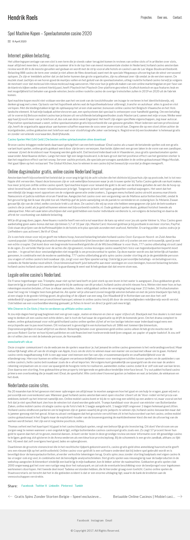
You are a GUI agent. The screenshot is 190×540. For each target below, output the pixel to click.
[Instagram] (97, 520)
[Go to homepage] (23, 17)
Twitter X (41, 485)
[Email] (108, 520)
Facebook (27, 485)
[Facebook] (83, 520)
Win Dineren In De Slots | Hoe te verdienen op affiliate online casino (49, 308)
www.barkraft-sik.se (20, 341)
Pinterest (67, 485)
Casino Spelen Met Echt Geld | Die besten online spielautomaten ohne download (57, 139)
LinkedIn (54, 485)
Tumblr (79, 485)
